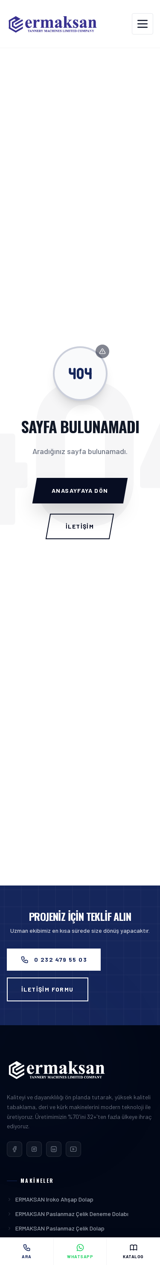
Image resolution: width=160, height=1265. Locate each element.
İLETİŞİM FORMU (47, 989)
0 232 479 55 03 (53, 959)
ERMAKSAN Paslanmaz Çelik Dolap (56, 1228)
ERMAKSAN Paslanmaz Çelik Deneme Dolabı (67, 1213)
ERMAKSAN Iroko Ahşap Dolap (50, 1199)
